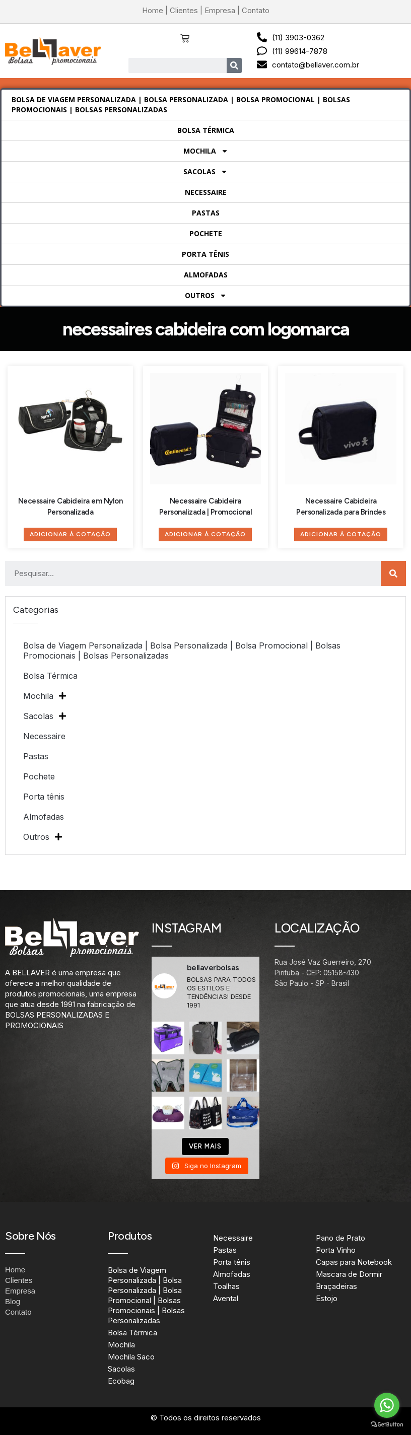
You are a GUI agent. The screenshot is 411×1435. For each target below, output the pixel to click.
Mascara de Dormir (349, 1274)
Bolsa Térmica (205, 130)
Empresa (219, 10)
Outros (206, 295)
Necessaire (206, 192)
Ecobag (121, 1381)
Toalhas (226, 1286)
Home (152, 10)
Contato (255, 10)
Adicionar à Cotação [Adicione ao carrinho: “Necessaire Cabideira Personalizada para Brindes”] (340, 534)
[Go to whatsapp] (386, 1405)
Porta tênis (205, 254)
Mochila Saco (131, 1356)
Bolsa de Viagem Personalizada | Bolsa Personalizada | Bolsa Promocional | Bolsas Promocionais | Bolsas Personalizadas (181, 104)
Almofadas (206, 274)
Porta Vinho (336, 1250)
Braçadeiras (336, 1286)
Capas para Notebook (354, 1262)
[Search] (234, 65)
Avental (225, 1298)
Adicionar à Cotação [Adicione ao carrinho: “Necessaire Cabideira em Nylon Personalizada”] (70, 534)
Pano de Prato (340, 1238)
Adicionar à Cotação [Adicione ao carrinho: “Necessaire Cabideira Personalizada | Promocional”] (205, 534)
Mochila (205, 151)
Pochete (205, 233)
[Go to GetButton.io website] (387, 1424)
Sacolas (205, 171)
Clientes (184, 10)
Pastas (206, 213)
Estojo (326, 1298)
